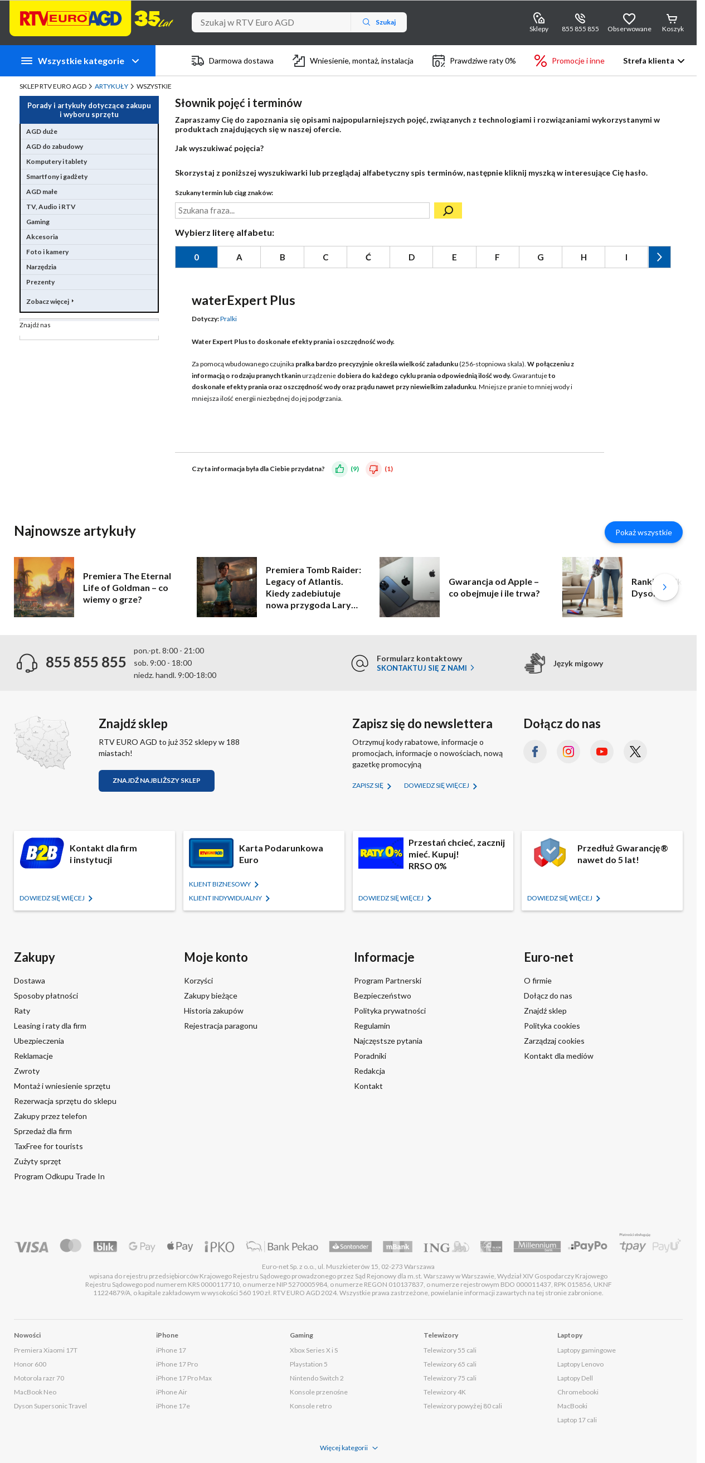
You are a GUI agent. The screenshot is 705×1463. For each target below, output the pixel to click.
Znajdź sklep (545, 1010)
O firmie (538, 980)
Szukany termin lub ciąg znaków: (224, 192)
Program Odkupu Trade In (59, 1176)
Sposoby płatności (46, 995)
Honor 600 (30, 1364)
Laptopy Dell (575, 1378)
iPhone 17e (173, 1406)
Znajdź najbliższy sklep (157, 780)
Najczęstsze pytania (388, 1040)
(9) (355, 468)
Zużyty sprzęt (37, 1161)
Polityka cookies (552, 1025)
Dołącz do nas (548, 995)
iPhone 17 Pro (177, 1364)
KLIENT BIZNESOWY (220, 884)
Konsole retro (311, 1406)
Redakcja (369, 1071)
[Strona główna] (91, 18)
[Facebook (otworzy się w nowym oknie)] (535, 751)
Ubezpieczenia (39, 1040)
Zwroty (27, 1071)
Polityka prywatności (390, 1010)
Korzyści (198, 980)
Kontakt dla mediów (559, 1055)
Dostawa (29, 980)
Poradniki (370, 1055)
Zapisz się (368, 785)
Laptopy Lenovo (580, 1364)
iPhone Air (171, 1392)
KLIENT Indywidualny (226, 898)
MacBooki (572, 1406)
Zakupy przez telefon (50, 1116)
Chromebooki (578, 1392)
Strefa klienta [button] (648, 60)
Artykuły (111, 86)
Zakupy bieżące (210, 995)
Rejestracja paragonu (220, 1025)
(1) (389, 468)
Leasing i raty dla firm (50, 1025)
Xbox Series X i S (314, 1350)
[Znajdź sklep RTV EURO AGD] (42, 742)
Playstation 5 (309, 1364)
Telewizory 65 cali (450, 1364)
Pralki (228, 318)
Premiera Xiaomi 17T (45, 1350)
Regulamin (372, 1025)
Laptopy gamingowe (586, 1350)
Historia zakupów (214, 1010)
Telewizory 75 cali (450, 1378)
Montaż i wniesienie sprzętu (62, 1086)
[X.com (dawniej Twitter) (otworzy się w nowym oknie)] (635, 751)
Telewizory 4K (445, 1392)
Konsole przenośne (319, 1392)
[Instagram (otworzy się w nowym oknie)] (568, 751)
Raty (22, 1010)
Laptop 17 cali (577, 1420)
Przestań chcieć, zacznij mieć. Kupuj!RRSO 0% (457, 854)
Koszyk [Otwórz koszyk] (673, 29)
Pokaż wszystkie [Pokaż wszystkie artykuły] (643, 532)
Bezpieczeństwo (382, 995)
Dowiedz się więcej (437, 785)
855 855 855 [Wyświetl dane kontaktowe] (580, 29)
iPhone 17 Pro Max (184, 1378)
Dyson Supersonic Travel (50, 1406)
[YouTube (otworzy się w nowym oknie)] (602, 751)
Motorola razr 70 (39, 1378)
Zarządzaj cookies (554, 1040)
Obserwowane (629, 29)
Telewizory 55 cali (450, 1350)
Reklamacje (33, 1055)
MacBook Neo (35, 1392)
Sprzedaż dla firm (43, 1131)
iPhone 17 (171, 1350)
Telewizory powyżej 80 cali (463, 1406)
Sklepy (538, 29)
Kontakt (368, 1086)
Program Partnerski (387, 980)
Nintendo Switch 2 (317, 1378)
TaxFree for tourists (48, 1146)
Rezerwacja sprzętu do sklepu (65, 1101)
